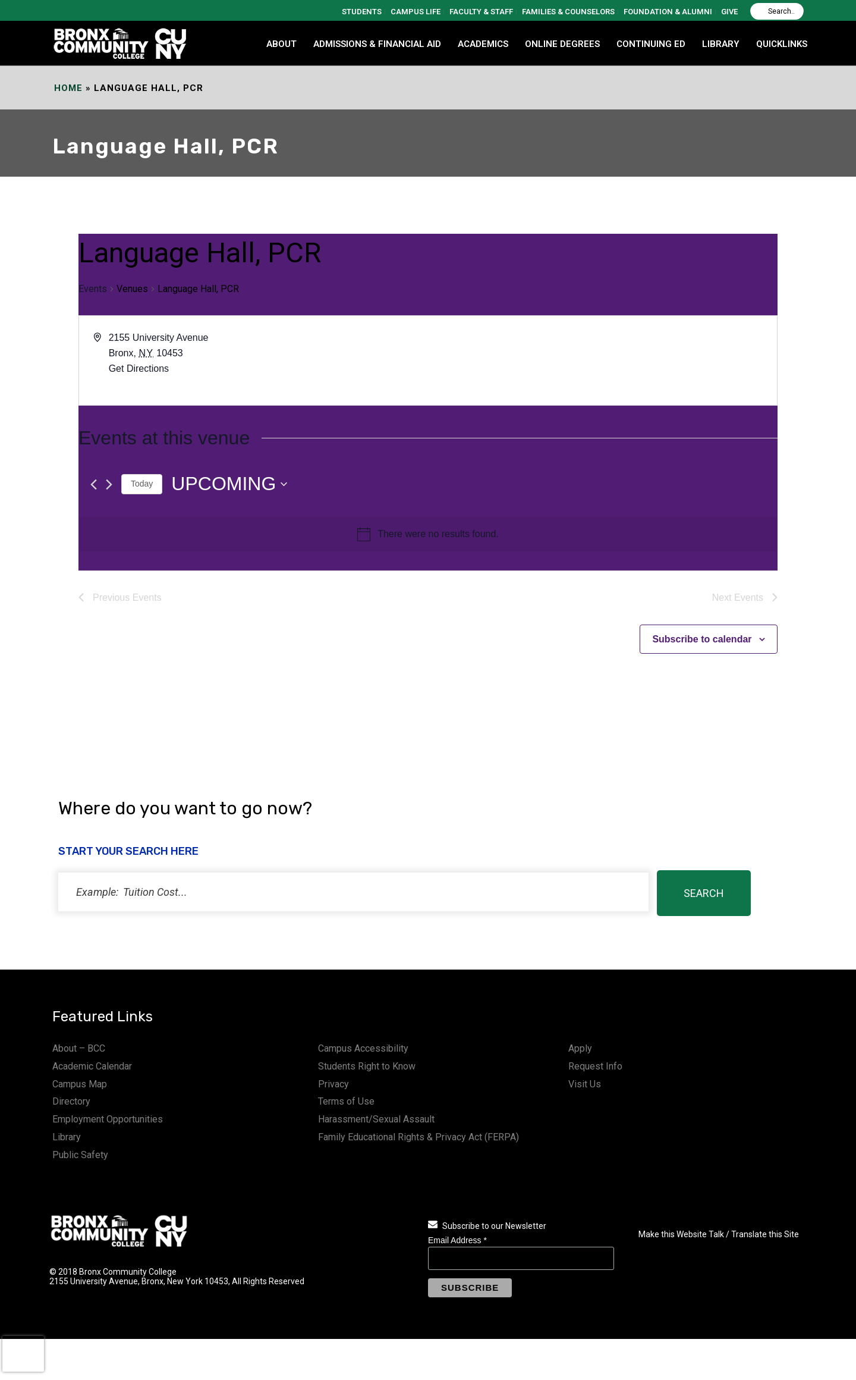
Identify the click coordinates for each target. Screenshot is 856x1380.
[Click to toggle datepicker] (229, 484)
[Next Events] (109, 484)
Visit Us (584, 1084)
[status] (353, 892)
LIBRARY (720, 44)
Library (66, 1137)
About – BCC (78, 1048)
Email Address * (457, 1240)
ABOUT (281, 44)
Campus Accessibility (363, 1048)
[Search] (777, 11)
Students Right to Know (367, 1066)
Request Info (595, 1066)
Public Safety (80, 1155)
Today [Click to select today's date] (142, 483)
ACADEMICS (483, 44)
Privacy (333, 1084)
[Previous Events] (93, 484)
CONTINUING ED (650, 44)
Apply (580, 1048)
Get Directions (139, 368)
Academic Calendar (92, 1066)
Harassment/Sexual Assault (376, 1119)
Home (68, 88)
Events (92, 288)
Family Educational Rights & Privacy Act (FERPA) (418, 1137)
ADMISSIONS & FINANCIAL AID (377, 44)
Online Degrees (562, 44)
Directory (71, 1101)
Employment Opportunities (107, 1119)
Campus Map (79, 1084)
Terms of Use (346, 1101)
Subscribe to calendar (701, 639)
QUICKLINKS (781, 44)
